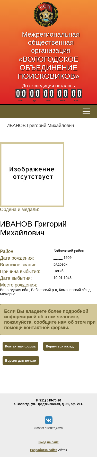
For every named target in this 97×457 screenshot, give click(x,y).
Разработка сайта (43, 450)
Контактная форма (20, 346)
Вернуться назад (60, 346)
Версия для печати (20, 360)
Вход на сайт (48, 442)
